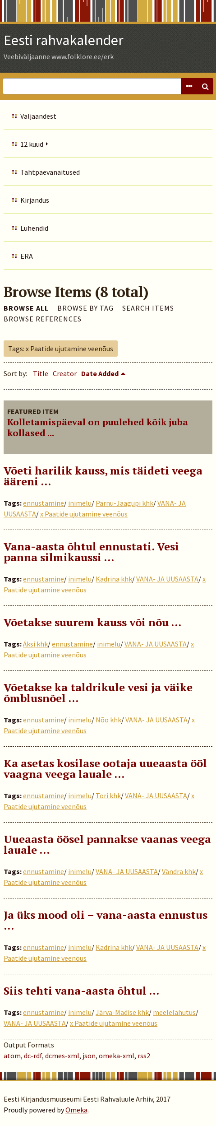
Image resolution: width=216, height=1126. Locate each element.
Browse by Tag (85, 307)
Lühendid (34, 228)
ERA (26, 256)
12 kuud (31, 144)
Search (205, 86)
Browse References (43, 318)
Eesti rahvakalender (64, 40)
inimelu (80, 502)
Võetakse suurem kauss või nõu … (92, 622)
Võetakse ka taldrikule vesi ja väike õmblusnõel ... (98, 692)
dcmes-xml (62, 1055)
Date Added (100, 373)
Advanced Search (189, 86)
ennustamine (43, 502)
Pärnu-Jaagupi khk (124, 502)
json (89, 1055)
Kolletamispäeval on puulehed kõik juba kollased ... (97, 427)
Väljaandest (38, 116)
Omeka (76, 1109)
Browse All (26, 307)
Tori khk (108, 795)
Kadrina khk (114, 578)
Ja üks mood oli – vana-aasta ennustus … (105, 920)
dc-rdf (33, 1055)
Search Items (148, 307)
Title (40, 373)
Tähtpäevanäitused (50, 172)
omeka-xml (116, 1055)
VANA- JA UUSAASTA (167, 578)
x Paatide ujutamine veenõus (84, 513)
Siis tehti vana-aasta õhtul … (81, 990)
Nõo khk (108, 719)
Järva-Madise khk (122, 1012)
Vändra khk (179, 871)
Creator (65, 373)
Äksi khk (35, 643)
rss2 (144, 1055)
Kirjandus (34, 200)
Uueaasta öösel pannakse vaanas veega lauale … (107, 844)
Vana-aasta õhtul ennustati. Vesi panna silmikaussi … (91, 551)
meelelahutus (174, 1012)
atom (12, 1055)
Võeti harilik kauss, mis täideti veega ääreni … (103, 476)
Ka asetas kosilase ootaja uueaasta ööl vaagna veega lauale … (105, 768)
